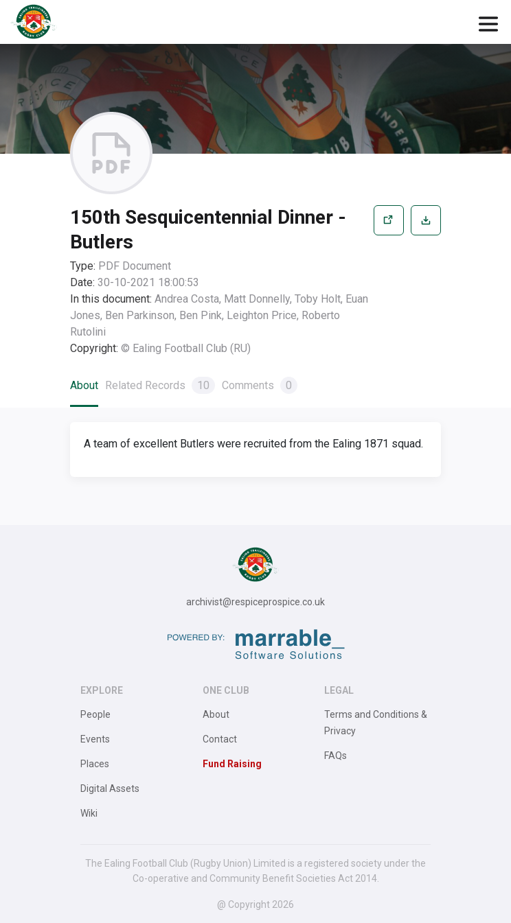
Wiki (89, 813)
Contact (220, 739)
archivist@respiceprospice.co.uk (255, 601)
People (95, 714)
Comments (259, 385)
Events (95, 739)
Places (94, 763)
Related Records (160, 385)
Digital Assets (109, 788)
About (84, 385)
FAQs (335, 755)
